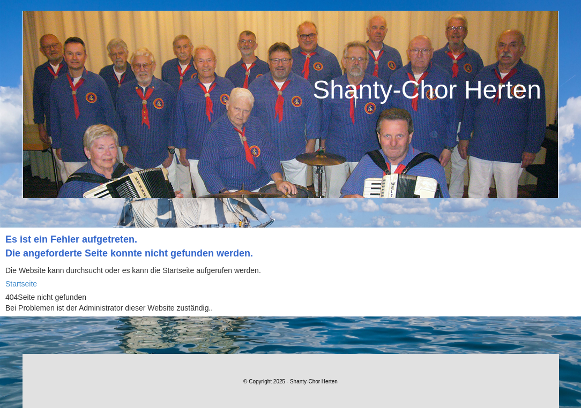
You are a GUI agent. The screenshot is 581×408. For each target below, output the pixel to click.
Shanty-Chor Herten (426, 89)
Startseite (21, 283)
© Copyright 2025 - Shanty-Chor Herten (290, 381)
